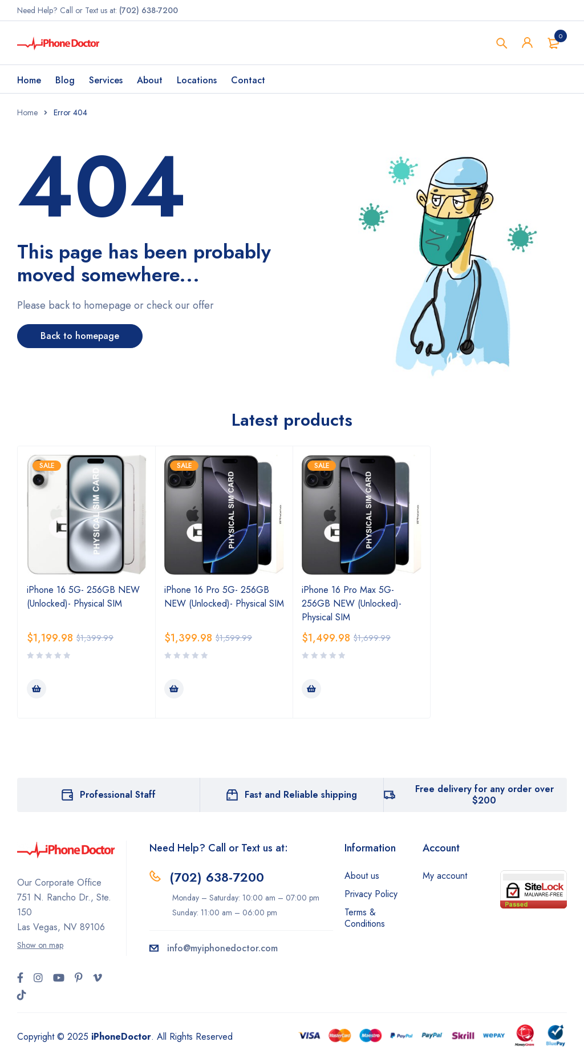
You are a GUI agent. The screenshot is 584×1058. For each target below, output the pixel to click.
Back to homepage (79, 335)
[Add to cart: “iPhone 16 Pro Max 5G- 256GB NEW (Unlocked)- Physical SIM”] (311, 688)
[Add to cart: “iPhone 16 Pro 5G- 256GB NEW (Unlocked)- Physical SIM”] (174, 688)
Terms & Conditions (364, 918)
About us (361, 875)
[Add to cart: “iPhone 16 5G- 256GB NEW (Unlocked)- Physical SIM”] (36, 688)
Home (27, 112)
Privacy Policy (371, 893)
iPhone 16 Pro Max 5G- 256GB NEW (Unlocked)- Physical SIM (352, 603)
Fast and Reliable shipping (301, 794)
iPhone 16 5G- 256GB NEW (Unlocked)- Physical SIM (83, 596)
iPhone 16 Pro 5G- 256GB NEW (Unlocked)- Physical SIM (224, 596)
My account (445, 875)
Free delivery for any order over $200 (484, 794)
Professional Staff (118, 794)
